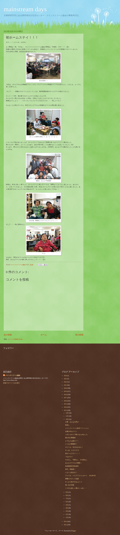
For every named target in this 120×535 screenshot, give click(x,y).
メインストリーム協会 (12, 375)
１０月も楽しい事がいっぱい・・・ (77, 488)
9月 (67, 492)
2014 (65, 407)
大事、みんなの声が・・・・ (75, 422)
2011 (65, 525)
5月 (67, 505)
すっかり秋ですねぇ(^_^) (73, 482)
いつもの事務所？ (71, 444)
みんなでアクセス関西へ (73, 463)
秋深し (67, 425)
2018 (65, 394)
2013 (65, 410)
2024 (65, 375)
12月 (67, 413)
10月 (67, 419)
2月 (67, 514)
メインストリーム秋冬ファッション (77, 428)
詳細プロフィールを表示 (11, 383)
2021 (65, 385)
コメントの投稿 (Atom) (15, 339)
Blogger (73, 531)
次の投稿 (8, 335)
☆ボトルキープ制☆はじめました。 (77, 434)
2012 (65, 521)
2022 (65, 382)
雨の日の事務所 (70, 438)
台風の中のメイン (71, 431)
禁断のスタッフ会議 (72, 479)
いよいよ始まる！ (71, 472)
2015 (65, 404)
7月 (67, 498)
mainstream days (25, 9)
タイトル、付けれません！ (74, 447)
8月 (67, 495)
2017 (65, 397)
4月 (67, 508)
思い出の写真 (69, 485)
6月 (67, 502)
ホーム (44, 335)
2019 (65, 391)
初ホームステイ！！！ (72, 453)
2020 (65, 388)
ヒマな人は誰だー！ (72, 441)
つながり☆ (69, 456)
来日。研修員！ (70, 469)
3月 (67, 511)
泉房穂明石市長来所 (72, 466)
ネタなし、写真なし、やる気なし (76, 460)
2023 (65, 379)
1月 (67, 517)
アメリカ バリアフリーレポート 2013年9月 (80, 475)
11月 (67, 416)
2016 (65, 401)
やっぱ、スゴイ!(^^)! (72, 450)
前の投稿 (79, 335)
